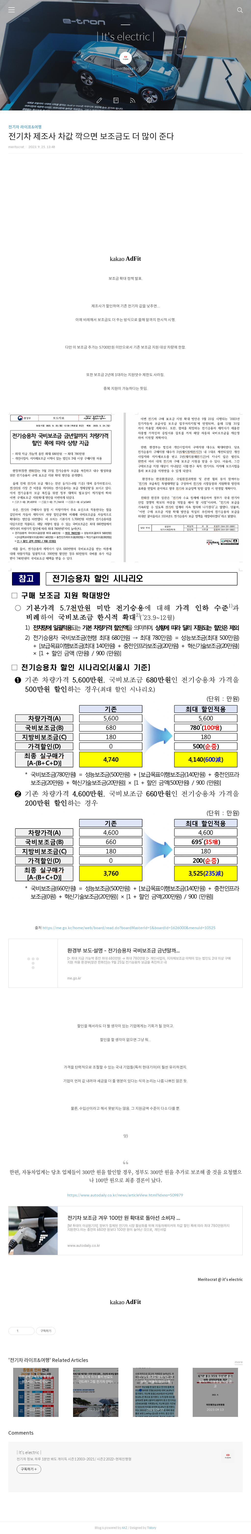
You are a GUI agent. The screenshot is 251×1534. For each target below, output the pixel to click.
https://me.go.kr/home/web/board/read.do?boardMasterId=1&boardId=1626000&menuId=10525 (128, 927)
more (239, 1362)
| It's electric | (125, 37)
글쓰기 (100, 100)
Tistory (151, 1528)
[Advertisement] (125, 200)
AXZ (124, 1528)
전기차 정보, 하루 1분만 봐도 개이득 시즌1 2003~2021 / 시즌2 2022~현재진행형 (74, 1459)
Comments (21, 1433)
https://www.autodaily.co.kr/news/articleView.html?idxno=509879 (125, 1195)
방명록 (117, 100)
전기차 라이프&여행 (25, 127)
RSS (133, 100)
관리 (150, 100)
